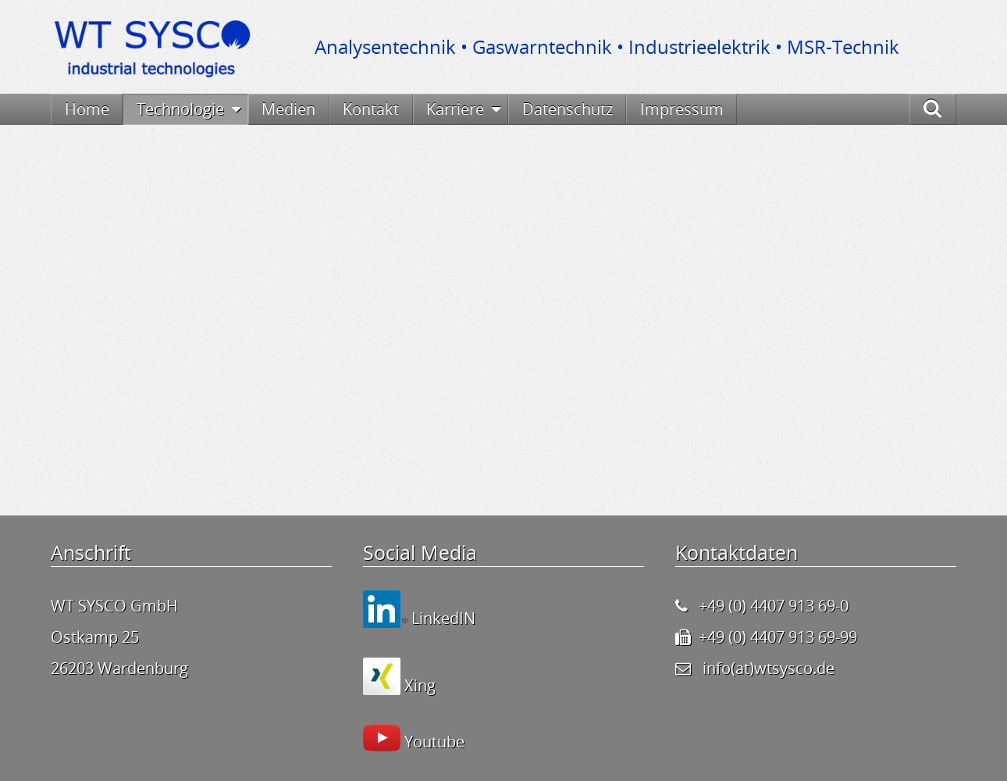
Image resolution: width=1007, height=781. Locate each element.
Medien (288, 108)
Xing (418, 685)
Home (87, 108)
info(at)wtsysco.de (768, 668)
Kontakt (371, 108)
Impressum (682, 108)
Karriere (455, 108)
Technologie (180, 108)
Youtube (432, 741)
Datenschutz (567, 108)
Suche (949, 108)
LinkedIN (441, 618)
